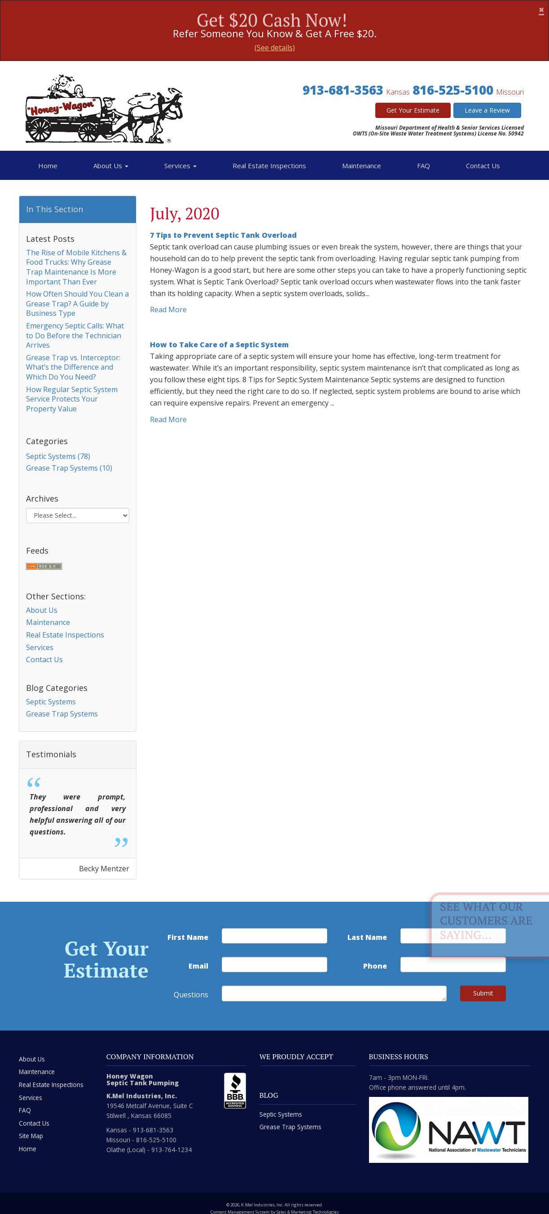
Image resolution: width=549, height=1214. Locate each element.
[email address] (274, 964)
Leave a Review (487, 110)
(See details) (275, 47)
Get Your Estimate (412, 110)
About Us (110, 165)
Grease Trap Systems (62, 714)
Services (180, 165)
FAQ (423, 165)
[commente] (334, 993)
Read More (168, 309)
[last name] (453, 935)
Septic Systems (51, 702)
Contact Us (483, 165)
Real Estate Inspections (269, 165)
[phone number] (453, 964)
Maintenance (361, 165)
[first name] (274, 935)
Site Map (31, 1135)
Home (47, 165)
